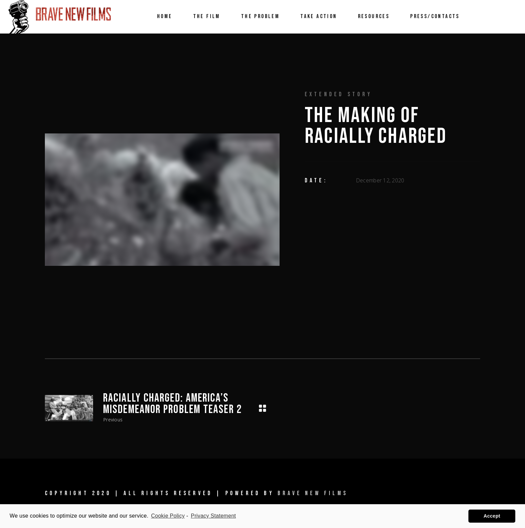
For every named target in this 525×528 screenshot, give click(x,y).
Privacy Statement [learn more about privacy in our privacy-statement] (213, 516)
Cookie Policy (168, 516)
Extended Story (339, 94)
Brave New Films (313, 493)
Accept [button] (491, 516)
